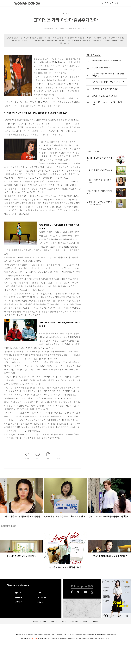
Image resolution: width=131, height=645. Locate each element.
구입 (126, 615)
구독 (119, 615)
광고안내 (24, 634)
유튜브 (85, 592)
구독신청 (18, 634)
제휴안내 (85, 634)
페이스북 (71, 592)
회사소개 (66, 634)
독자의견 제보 (38, 634)
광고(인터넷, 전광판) (76, 634)
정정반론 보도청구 (49, 634)
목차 (112, 615)
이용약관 (91, 634)
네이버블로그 (92, 592)
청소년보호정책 (111, 634)
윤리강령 (31, 634)
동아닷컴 (59, 634)
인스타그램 (78, 592)
